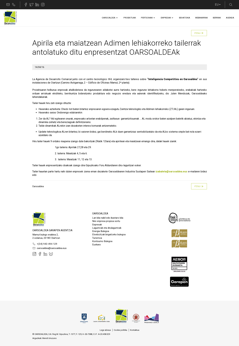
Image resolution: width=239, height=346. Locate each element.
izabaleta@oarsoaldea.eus (171, 171)
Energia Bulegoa (100, 231)
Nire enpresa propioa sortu (106, 221)
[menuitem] (108, 17)
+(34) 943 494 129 (44, 244)
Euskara (96, 244)
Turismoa (97, 238)
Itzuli (199, 33)
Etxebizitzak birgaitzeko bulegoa (109, 234)
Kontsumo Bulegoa (102, 241)
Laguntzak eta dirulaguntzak (106, 227)
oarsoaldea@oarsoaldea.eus (49, 248)
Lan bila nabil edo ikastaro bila (107, 217)
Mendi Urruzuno (49, 338)
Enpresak (97, 224)
